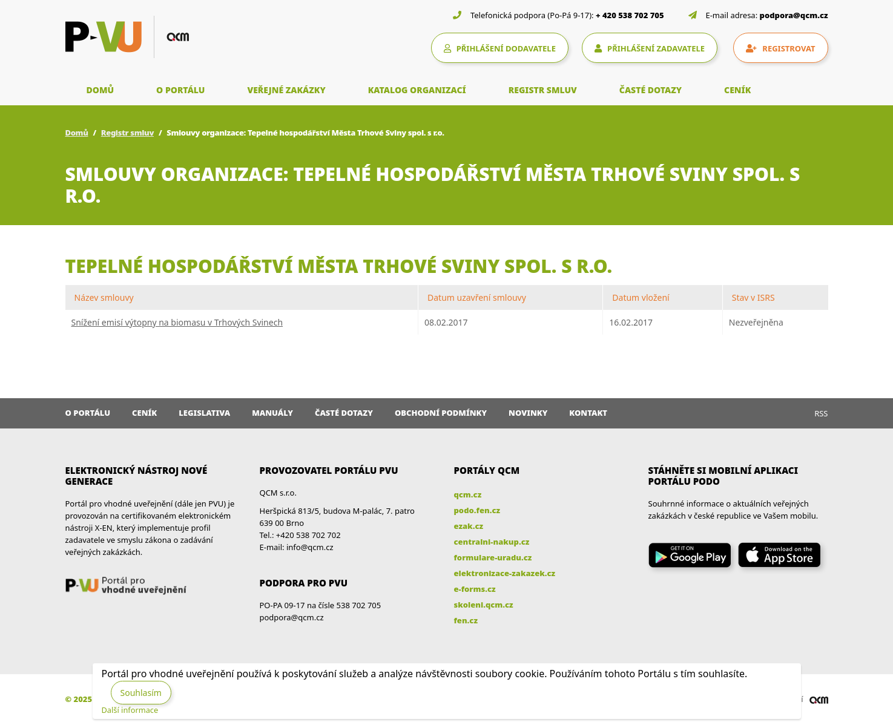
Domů (76, 132)
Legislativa (204, 412)
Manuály (272, 412)
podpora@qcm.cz (794, 15)
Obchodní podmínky (441, 412)
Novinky (528, 412)
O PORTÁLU (180, 90)
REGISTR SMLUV (543, 90)
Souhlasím (141, 692)
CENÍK (737, 90)
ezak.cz (469, 525)
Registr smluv (127, 132)
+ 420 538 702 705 (630, 15)
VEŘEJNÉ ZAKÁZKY (286, 90)
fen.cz (466, 620)
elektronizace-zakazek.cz (505, 573)
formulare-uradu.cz (493, 557)
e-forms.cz (475, 588)
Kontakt (588, 412)
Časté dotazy (344, 412)
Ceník (144, 412)
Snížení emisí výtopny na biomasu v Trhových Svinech (177, 322)
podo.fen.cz (477, 510)
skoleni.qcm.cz (483, 604)
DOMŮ (100, 90)
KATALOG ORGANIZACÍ (417, 90)
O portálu (88, 412)
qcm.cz (468, 494)
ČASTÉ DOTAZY (650, 90)
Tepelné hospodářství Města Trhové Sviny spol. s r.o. (339, 266)
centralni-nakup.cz (492, 541)
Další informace (130, 709)
